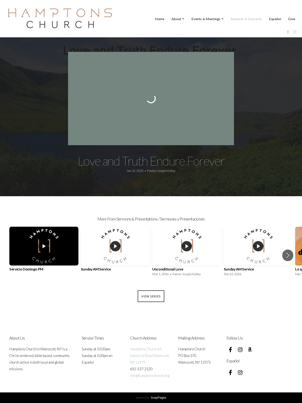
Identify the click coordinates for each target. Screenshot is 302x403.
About (178, 19)
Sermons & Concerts (246, 19)
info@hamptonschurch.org (149, 375)
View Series (151, 296)
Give (291, 19)
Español (275, 19)
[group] (43, 253)
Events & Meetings (207, 19)
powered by (151, 397)
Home (159, 19)
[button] (288, 255)
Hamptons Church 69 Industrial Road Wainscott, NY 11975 (150, 355)
